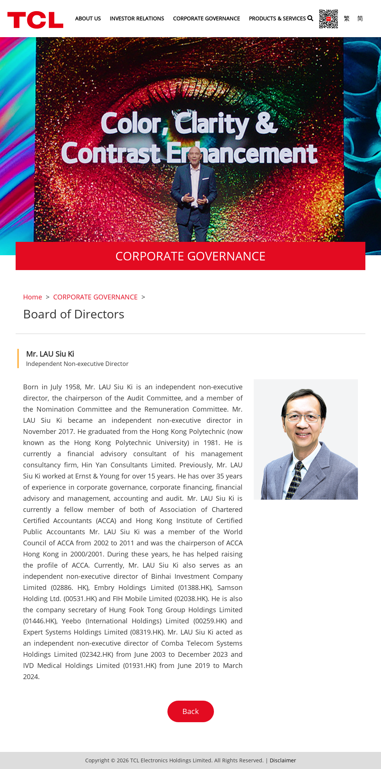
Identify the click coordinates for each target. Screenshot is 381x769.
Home (32, 296)
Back (190, 711)
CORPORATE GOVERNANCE (206, 18)
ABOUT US (88, 18)
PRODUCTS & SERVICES (277, 18)
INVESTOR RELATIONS (137, 18)
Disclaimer (283, 760)
